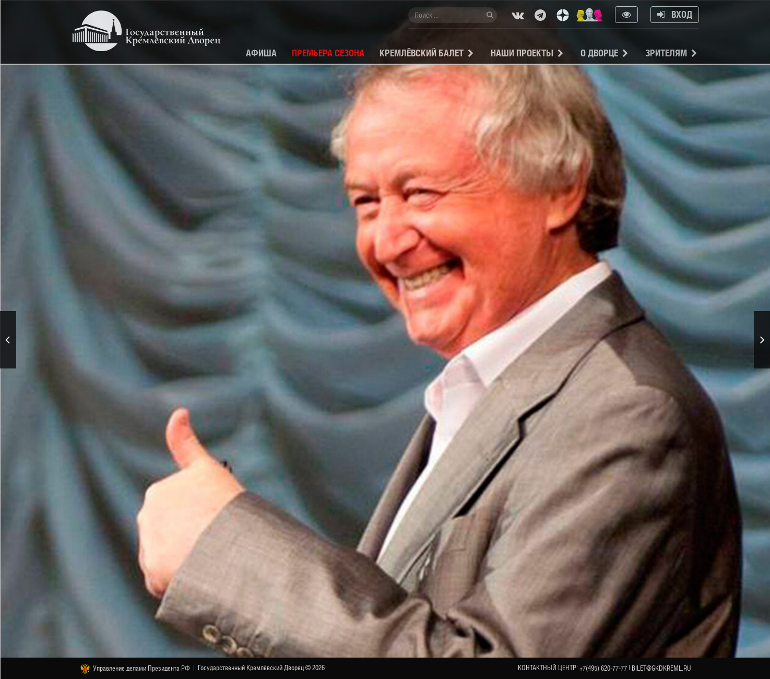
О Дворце (599, 52)
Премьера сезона (328, 52)
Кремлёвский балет (422, 52)
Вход (674, 14)
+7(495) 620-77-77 (603, 668)
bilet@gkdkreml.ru (661, 668)
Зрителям (666, 52)
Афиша (261, 52)
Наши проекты (522, 52)
